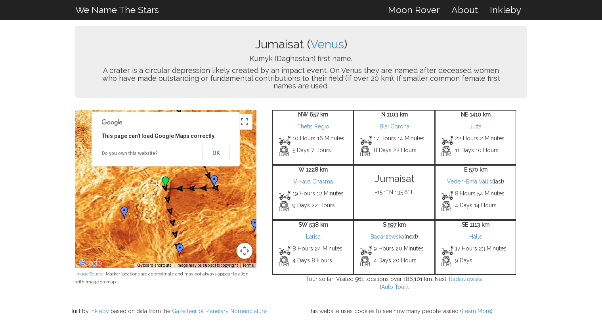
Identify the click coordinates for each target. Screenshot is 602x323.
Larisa (313, 236)
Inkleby (505, 9)
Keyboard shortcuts (154, 265)
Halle (475, 236)
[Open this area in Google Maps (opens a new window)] (90, 263)
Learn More (476, 311)
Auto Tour (393, 287)
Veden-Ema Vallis (469, 181)
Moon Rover (414, 9)
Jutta (476, 126)
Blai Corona (394, 126)
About (464, 9)
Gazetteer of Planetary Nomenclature (219, 311)
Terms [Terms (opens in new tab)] (248, 265)
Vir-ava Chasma (313, 181)
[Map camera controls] (244, 251)
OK (216, 153)
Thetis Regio (313, 126)
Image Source (89, 273)
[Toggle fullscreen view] (244, 122)
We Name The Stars (117, 9)
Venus (327, 44)
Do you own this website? (130, 153)
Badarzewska (387, 236)
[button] (214, 181)
